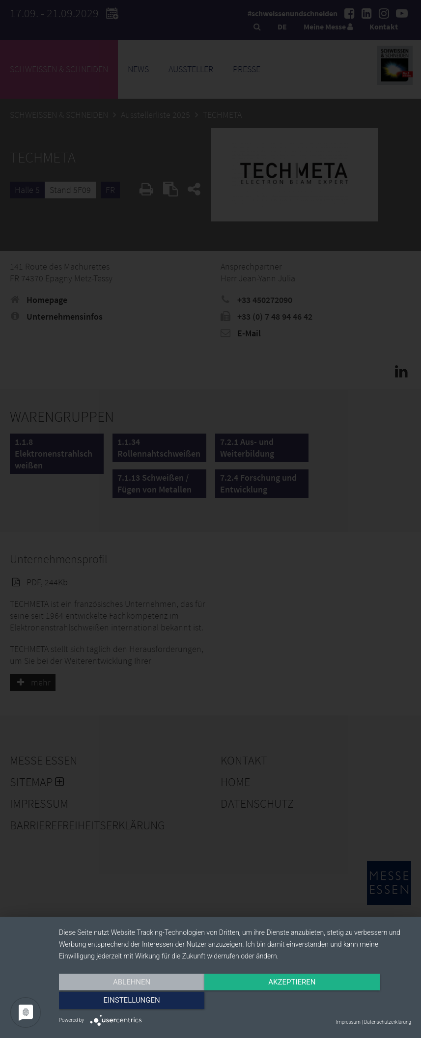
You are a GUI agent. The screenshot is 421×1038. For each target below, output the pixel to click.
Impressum (348, 1022)
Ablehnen (111, 1002)
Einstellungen (358, 1002)
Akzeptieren (234, 1002)
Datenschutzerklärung (387, 1022)
